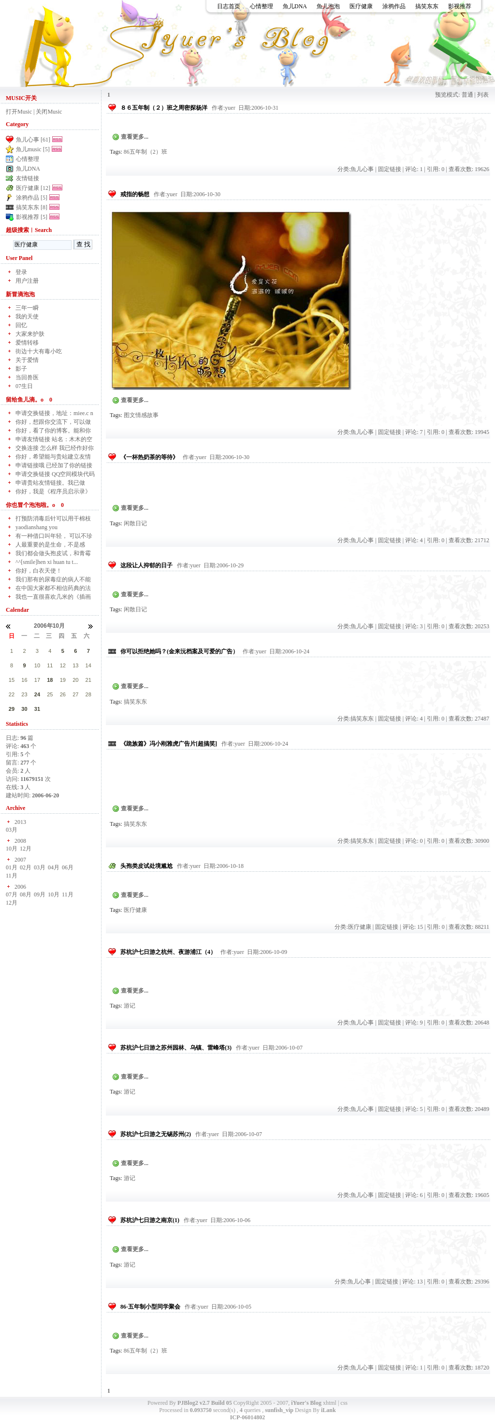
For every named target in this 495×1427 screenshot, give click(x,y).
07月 (11, 894)
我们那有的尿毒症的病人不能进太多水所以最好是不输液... (53, 579)
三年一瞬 (27, 307)
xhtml (329, 1402)
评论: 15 (413, 926)
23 (24, 694)
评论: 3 (413, 626)
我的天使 (27, 316)
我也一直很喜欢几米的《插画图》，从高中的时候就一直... (53, 597)
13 (75, 665)
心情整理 (261, 6)
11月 (11, 875)
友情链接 (27, 178)
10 (37, 665)
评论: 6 (413, 1195)
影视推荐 (459, 6)
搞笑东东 (426, 6)
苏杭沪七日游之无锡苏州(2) (155, 1134)
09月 (39, 894)
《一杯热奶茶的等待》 (149, 457)
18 (50, 680)
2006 (20, 886)
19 (63, 680)
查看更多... (134, 136)
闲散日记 (135, 523)
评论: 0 (413, 840)
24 (37, 694)
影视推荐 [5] (31, 217)
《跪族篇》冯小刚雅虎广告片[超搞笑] (168, 743)
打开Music (19, 111)
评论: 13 (412, 1281)
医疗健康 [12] (33, 188)
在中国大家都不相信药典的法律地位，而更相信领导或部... (53, 588)
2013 (20, 822)
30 (24, 709)
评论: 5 (413, 1109)
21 (88, 680)
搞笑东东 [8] (31, 207)
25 (50, 694)
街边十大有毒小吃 (38, 351)
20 (75, 680)
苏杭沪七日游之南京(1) (149, 1220)
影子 (21, 368)
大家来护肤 (29, 334)
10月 (11, 848)
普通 (467, 94)
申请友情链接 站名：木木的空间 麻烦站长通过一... (53, 439)
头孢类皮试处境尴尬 (146, 866)
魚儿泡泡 (328, 6)
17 (37, 680)
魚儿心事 (362, 169)
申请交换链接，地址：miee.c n (54, 413)
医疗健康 (361, 6)
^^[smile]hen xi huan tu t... (46, 562)
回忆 (21, 325)
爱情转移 (27, 342)
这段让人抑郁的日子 (146, 565)
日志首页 (228, 6)
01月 (11, 867)
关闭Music (49, 111)
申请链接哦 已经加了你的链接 (53, 465)
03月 (11, 829)
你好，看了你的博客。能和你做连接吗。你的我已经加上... (53, 430)
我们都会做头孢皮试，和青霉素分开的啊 (53, 553)
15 (12, 680)
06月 (67, 867)
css (344, 1402)
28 (88, 694)
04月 (53, 867)
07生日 (24, 386)
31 (37, 709)
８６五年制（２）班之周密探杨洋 (163, 107)
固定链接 (389, 169)
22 (12, 694)
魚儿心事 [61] (33, 139)
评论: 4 (413, 540)
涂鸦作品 (394, 6)
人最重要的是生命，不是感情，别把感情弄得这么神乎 (50, 544)
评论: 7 (413, 432)
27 (75, 694)
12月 (25, 848)
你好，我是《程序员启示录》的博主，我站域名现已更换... (53, 491)
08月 (25, 894)
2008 (20, 840)
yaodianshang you (36, 527)
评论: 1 (413, 169)
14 (88, 665)
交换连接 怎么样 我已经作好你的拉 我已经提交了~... (54, 448)
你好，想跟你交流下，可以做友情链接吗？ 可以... (53, 422)
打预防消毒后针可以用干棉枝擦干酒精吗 (53, 518)
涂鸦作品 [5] (31, 197)
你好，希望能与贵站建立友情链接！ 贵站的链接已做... (53, 457)
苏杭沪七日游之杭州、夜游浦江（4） (168, 952)
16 (24, 680)
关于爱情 (27, 360)
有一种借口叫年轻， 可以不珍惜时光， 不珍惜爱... (53, 536)
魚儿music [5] (33, 149)
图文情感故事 (141, 415)
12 (63, 665)
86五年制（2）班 (145, 151)
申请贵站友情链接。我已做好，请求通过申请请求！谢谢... (55, 483)
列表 (483, 94)
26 (63, 694)
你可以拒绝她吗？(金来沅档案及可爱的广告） (179, 651)
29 (12, 709)
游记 (129, 1005)
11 (50, 665)
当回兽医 (27, 377)
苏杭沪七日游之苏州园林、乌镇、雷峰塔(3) (176, 1047)
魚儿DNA (295, 6)
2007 (20, 859)
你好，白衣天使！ (38, 570)
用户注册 (27, 280)
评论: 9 (413, 1022)
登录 (21, 272)
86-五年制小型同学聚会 (150, 1306)
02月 (25, 867)
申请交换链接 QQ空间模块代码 (55, 474)
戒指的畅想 (134, 194)
